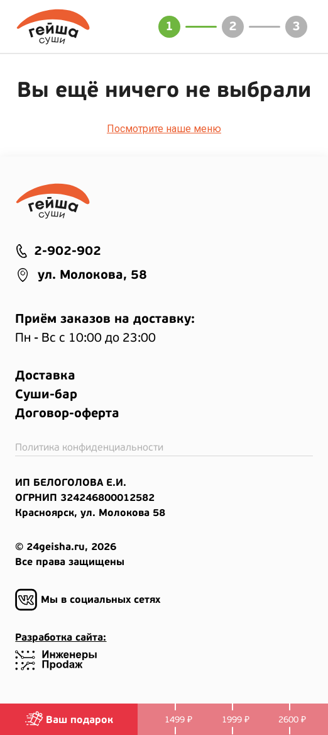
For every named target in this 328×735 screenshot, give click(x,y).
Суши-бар (46, 394)
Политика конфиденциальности (89, 447)
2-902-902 (58, 251)
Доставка (45, 376)
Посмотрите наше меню (164, 129)
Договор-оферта (67, 413)
